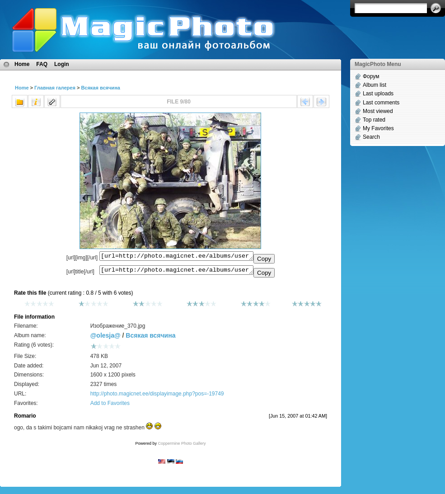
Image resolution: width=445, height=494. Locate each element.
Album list (374, 85)
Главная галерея (54, 87)
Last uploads (378, 93)
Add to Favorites (110, 406)
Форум (371, 76)
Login (61, 64)
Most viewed (378, 111)
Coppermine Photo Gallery (182, 446)
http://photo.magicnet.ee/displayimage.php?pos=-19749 (157, 396)
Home (21, 64)
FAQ (41, 64)
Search (371, 137)
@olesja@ (105, 338)
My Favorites (378, 128)
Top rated (374, 120)
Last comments (381, 102)
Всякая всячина (100, 87)
